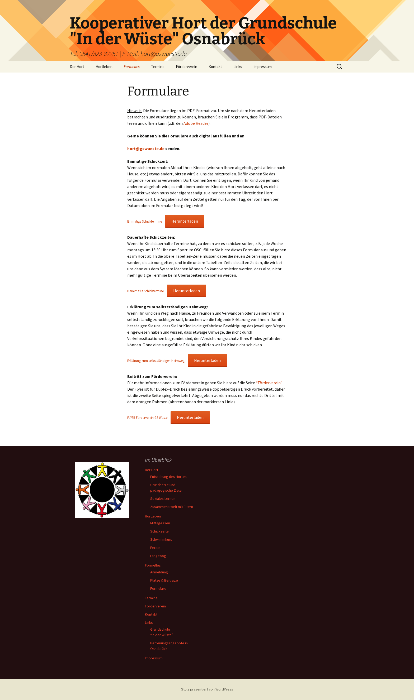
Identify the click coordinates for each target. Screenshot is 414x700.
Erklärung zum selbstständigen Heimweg (156, 360)
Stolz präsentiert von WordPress (207, 689)
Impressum (262, 66)
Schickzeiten (160, 531)
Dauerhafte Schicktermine (145, 291)
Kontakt (215, 66)
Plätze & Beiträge (164, 580)
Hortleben (104, 66)
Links (237, 66)
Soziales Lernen (162, 498)
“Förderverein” (269, 382)
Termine (157, 66)
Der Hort (77, 66)
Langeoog (158, 555)
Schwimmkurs (161, 539)
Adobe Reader (196, 123)
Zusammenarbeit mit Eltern (171, 506)
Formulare (158, 588)
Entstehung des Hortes (168, 476)
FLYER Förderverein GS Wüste (147, 417)
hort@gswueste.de (145, 148)
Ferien (155, 547)
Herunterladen (184, 221)
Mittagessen (160, 523)
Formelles (132, 66)
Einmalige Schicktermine (144, 221)
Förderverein (186, 66)
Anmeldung (159, 572)
